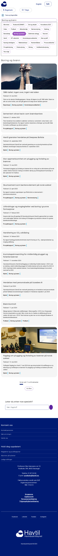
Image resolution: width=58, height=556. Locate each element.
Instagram (43, 517)
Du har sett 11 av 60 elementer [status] (29, 382)
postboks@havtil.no (31, 475)
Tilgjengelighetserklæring (29, 501)
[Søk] (51, 407)
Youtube (33, 517)
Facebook (15, 517)
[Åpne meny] (56, 4)
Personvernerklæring (29, 499)
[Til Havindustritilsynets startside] (4, 4)
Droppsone (29, 494)
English (38, 4)
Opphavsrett (28, 497)
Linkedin (24, 517)
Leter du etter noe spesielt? (19, 402)
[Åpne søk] (48, 4)
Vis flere (29, 388)
